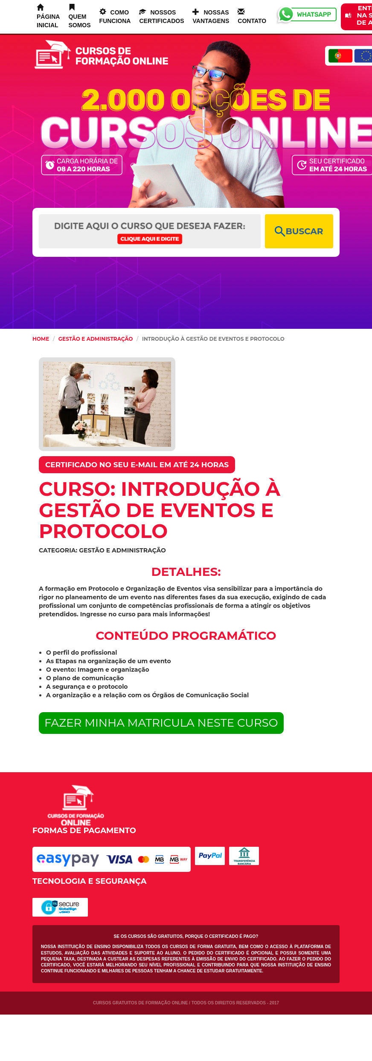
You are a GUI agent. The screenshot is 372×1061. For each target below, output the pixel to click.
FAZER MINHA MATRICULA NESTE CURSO (161, 723)
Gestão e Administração (95, 339)
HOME (40, 339)
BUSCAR (299, 231)
